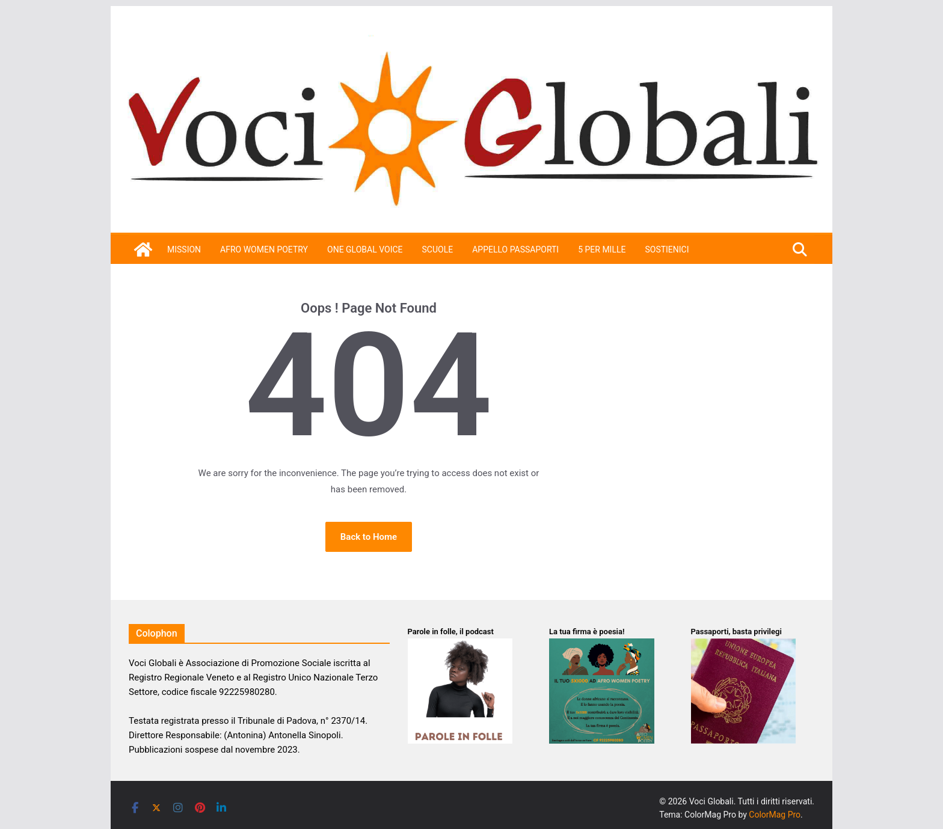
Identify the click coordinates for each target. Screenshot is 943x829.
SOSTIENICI (667, 249)
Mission (184, 249)
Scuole (437, 249)
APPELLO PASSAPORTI (515, 249)
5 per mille (601, 249)
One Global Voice (365, 249)
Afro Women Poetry (264, 249)
